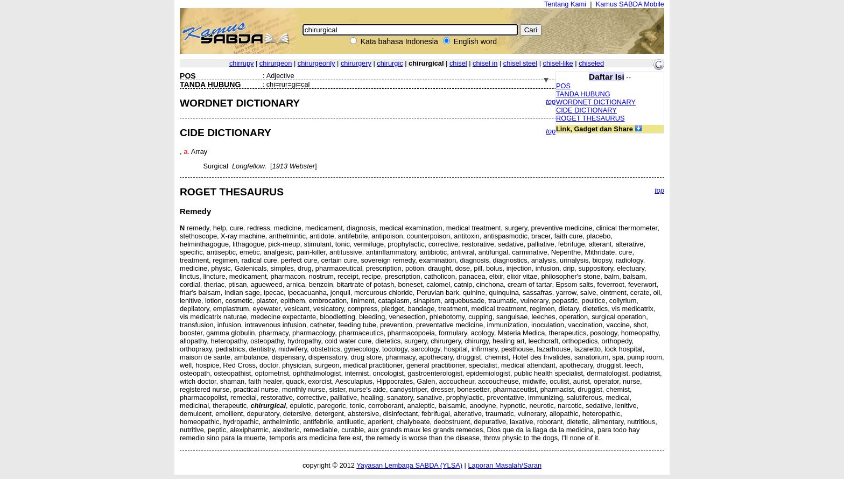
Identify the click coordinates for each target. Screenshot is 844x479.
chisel (458, 63)
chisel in (485, 63)
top (550, 101)
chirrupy (241, 63)
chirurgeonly (316, 63)
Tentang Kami (565, 4)
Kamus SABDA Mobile (630, 4)
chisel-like (558, 63)
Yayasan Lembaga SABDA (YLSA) (409, 465)
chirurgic (390, 63)
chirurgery (356, 63)
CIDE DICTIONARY (586, 110)
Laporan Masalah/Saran (504, 465)
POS (563, 86)
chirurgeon (275, 63)
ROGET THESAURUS (590, 118)
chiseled (591, 63)
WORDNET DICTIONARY (596, 102)
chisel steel (520, 63)
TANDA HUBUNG (583, 94)
